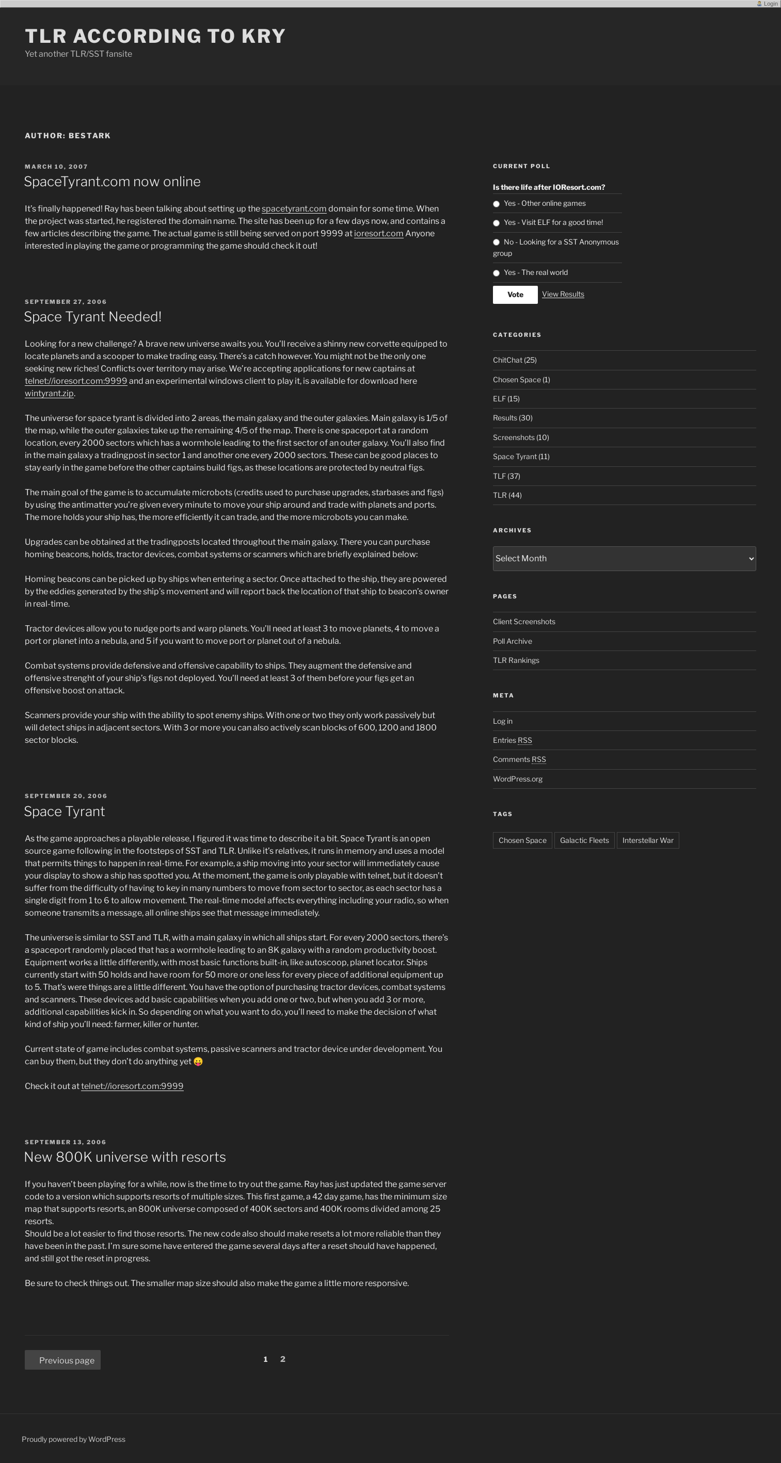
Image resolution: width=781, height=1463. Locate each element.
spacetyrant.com (294, 209)
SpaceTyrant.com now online (112, 181)
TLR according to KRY (156, 36)
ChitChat (507, 359)
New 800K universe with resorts (125, 1157)
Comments (519, 759)
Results (505, 417)
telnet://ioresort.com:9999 (76, 381)
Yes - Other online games (545, 203)
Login (771, 4)
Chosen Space (517, 379)
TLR (500, 495)
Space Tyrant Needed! (93, 316)
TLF (499, 476)
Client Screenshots (524, 621)
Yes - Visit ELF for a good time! (553, 222)
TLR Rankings (516, 660)
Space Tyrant (64, 811)
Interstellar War (648, 840)
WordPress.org (518, 778)
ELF (499, 398)
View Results (563, 293)
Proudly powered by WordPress (73, 1439)
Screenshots (514, 437)
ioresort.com (379, 233)
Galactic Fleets (584, 840)
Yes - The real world (536, 272)
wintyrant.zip (49, 393)
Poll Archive (512, 641)
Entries (512, 740)
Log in (503, 721)
